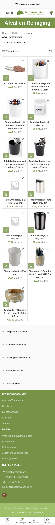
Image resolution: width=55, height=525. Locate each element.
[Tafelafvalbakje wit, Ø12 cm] (40, 108)
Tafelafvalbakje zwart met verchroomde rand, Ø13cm (40, 164)
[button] (6, 78)
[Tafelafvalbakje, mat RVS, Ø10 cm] (15, 185)
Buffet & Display (21, 33)
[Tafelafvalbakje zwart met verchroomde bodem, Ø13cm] (15, 146)
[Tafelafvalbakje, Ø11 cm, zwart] (40, 221)
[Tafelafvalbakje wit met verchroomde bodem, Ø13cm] (40, 69)
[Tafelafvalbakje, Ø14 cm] (15, 256)
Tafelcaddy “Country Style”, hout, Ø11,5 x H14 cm (40, 274)
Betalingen (8, 441)
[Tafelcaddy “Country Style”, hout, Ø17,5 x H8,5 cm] (15, 295)
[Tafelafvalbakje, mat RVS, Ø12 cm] (40, 185)
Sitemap (6, 423)
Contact (6, 417)
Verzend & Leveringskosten (17, 435)
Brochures (7, 406)
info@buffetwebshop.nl (19, 486)
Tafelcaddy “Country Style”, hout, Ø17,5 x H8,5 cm (15, 313)
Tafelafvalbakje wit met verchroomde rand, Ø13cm (15, 125)
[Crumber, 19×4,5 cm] (15, 69)
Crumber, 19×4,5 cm (15, 83)
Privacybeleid (9, 458)
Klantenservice (10, 411)
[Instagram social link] (4, 495)
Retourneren (9, 447)
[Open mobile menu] (7, 13)
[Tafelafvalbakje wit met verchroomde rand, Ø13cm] (15, 108)
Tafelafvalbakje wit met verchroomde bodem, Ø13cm (40, 86)
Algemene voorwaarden (15, 452)
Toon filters (12, 51)
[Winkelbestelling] (50, 51)
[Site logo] (30, 12)
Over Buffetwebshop (13, 400)
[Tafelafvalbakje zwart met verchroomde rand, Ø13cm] (40, 146)
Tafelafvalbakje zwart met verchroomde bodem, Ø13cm (15, 164)
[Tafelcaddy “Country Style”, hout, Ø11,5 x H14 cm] (40, 256)
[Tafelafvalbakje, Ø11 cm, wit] (15, 221)
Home (5, 33)
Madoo (40, 512)
